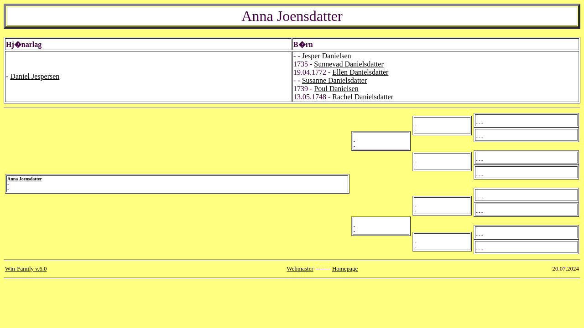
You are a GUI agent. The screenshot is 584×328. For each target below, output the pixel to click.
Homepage (345, 268)
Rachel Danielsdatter (362, 97)
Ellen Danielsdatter (360, 72)
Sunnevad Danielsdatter (348, 64)
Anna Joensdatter (24, 178)
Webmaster (300, 268)
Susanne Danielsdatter (334, 80)
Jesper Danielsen (326, 56)
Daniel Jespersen (34, 76)
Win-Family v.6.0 (26, 268)
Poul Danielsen (336, 88)
